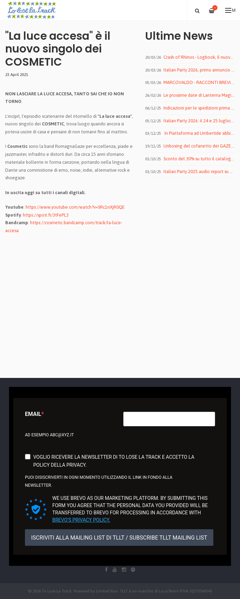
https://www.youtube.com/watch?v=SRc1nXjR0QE (75, 207)
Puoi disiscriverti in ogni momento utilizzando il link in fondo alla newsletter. (98, 481)
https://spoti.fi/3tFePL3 (46, 215)
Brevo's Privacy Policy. (81, 520)
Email (33, 414)
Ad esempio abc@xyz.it (49, 434)
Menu (230, 10)
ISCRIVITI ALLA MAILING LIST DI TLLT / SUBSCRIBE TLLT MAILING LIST (119, 537)
